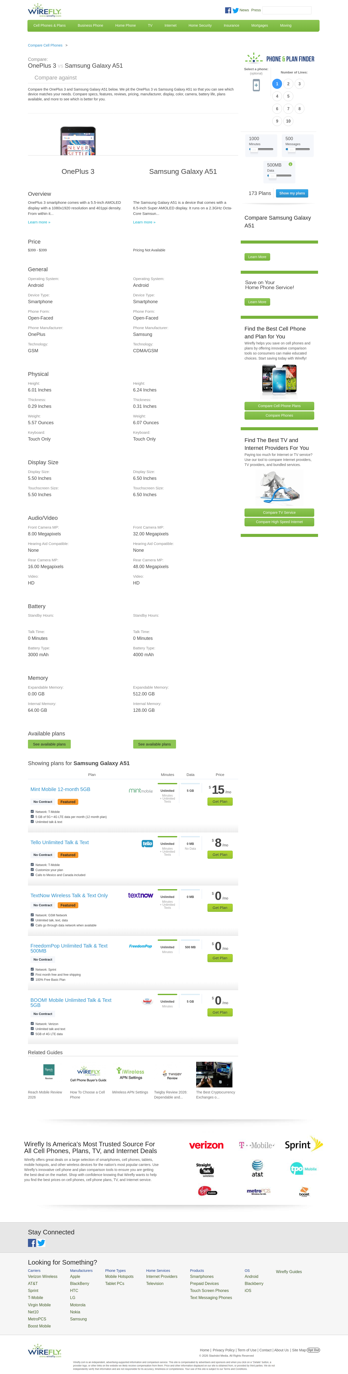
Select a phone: (256, 71)
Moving (285, 25)
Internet (170, 25)
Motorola (71, 1300)
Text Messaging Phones (192, 1294)
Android (227, 1276)
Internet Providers (149, 1276)
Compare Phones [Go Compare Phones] (279, 385)
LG (67, 1294)
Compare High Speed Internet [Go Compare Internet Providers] (279, 491)
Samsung (72, 1312)
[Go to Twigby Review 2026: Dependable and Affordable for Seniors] (172, 1074)
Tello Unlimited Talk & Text (59, 842)
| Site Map (298, 1342)
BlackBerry (73, 1282)
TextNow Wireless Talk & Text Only (69, 895)
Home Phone (125, 25)
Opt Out (313, 1342)
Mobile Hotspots (111, 1276)
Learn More (257, 226)
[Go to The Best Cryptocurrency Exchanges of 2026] (214, 1074)
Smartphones (184, 1276)
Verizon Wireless (40, 1276)
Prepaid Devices (186, 1282)
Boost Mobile (37, 1319)
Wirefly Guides (261, 1271)
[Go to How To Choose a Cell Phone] (88, 1074)
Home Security (200, 25)
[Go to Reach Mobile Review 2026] (46, 1074)
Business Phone (90, 25)
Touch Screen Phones (190, 1288)
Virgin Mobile (37, 1300)
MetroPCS (35, 1312)
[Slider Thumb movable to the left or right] (254, 120)
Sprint (32, 1288)
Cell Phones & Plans (49, 25)
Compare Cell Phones (45, 45)
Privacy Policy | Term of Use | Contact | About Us (251, 1342)
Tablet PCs (108, 1282)
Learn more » (39, 222)
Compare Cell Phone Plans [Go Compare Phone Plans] (279, 375)
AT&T (32, 1282)
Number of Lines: (294, 72)
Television (143, 1282)
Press (256, 10)
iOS (224, 1288)
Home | (205, 1342)
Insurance (231, 25)
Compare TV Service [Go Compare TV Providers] (279, 482)
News (244, 10)
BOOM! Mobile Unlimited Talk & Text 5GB (71, 1003)
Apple (69, 1276)
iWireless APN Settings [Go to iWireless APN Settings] (130, 1092)
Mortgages (259, 25)
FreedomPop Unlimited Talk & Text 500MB (69, 948)
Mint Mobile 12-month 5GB (60, 789)
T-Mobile (34, 1294)
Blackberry (229, 1282)
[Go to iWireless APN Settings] (130, 1074)
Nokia (69, 1306)
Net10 (32, 1306)
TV (150, 25)
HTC (68, 1288)
